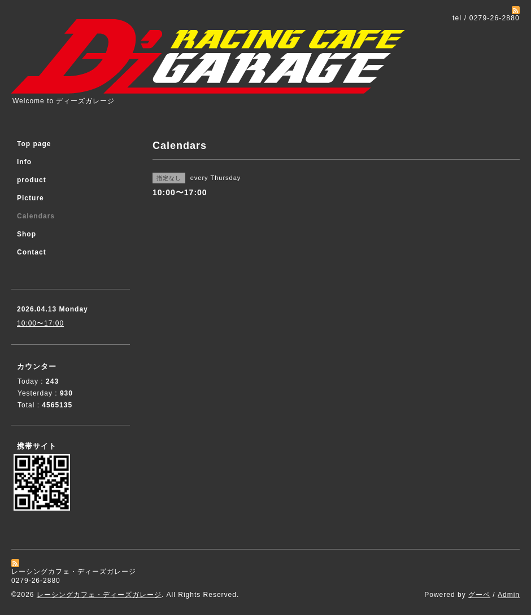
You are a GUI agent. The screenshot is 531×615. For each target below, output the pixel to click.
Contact (31, 252)
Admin (509, 595)
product (31, 180)
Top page (34, 144)
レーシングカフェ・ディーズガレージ (99, 595)
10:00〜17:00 (40, 323)
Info (24, 162)
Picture (30, 198)
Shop (26, 234)
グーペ (479, 595)
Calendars (36, 216)
